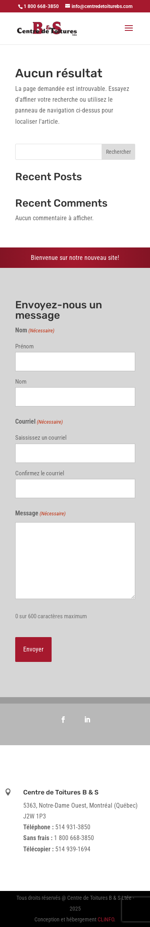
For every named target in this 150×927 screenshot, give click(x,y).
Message (40, 513)
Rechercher (118, 152)
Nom (20, 381)
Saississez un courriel (40, 437)
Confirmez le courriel (39, 473)
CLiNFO (106, 919)
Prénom (24, 346)
